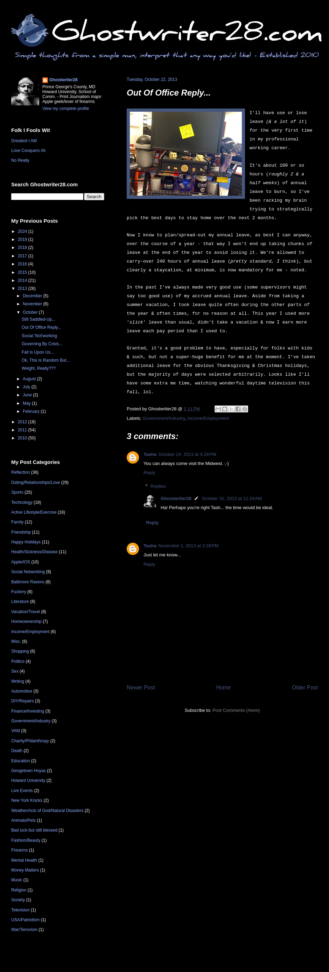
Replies (158, 486)
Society (18, 899)
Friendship (21, 532)
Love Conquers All (28, 150)
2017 (23, 256)
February (32, 411)
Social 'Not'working (39, 335)
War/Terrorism (24, 929)
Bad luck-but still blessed (34, 830)
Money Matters (25, 870)
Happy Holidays (26, 542)
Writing (17, 681)
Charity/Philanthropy (30, 740)
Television (20, 910)
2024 (23, 231)
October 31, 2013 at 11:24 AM (232, 498)
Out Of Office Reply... (169, 92)
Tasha (150, 454)
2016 (23, 264)
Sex (15, 671)
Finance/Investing (27, 711)
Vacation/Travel (25, 611)
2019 (23, 239)
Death (16, 750)
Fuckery (18, 591)
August (30, 378)
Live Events (22, 790)
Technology (22, 502)
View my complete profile (65, 108)
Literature (20, 601)
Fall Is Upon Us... (38, 352)
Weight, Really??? (39, 368)
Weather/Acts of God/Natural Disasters (47, 810)
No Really (20, 160)
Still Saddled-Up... (38, 319)
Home (223, 687)
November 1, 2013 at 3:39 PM (189, 545)
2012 (23, 421)
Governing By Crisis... (42, 343)
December (33, 295)
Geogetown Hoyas (28, 770)
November (33, 303)
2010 (23, 438)
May (27, 403)
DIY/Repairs (22, 701)
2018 (23, 247)
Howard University (28, 780)
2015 (23, 272)
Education (20, 760)
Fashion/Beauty (25, 840)
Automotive (21, 691)
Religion (18, 890)
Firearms (19, 850)
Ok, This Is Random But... (46, 360)
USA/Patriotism (25, 919)
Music (16, 879)
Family (17, 522)
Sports (17, 492)
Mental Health (24, 860)
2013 (23, 288)
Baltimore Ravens (27, 581)
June (28, 395)
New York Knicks (26, 800)
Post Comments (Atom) (236, 710)
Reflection (20, 472)
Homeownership (26, 621)
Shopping (20, 651)
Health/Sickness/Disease (34, 551)
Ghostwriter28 (176, 498)
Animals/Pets (23, 820)
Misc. (16, 641)
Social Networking (28, 571)
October (31, 312)
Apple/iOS (20, 562)
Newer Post (141, 687)
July (27, 386)
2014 (23, 280)
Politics (17, 661)
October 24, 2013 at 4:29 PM (187, 454)
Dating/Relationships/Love (35, 482)
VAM (15, 730)
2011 (23, 430)
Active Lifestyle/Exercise (33, 512)
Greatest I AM (24, 140)
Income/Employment (208, 418)
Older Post (305, 687)
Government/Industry (164, 418)
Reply (149, 472)
